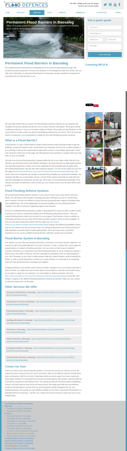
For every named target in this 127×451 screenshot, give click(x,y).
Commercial (80, 12)
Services (36, 12)
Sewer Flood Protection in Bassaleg (20, 433)
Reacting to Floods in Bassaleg (19, 411)
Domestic (62, 12)
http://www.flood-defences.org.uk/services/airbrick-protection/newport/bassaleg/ (35, 276)
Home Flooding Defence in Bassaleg (19, 441)
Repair (118, 12)
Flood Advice (101, 12)
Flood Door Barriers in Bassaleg (19, 428)
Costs (49, 12)
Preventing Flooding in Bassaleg (19, 409)
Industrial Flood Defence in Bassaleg (19, 443)
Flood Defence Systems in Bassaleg (19, 404)
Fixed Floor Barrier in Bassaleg (19, 418)
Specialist (21, 12)
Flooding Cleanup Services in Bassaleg (20, 448)
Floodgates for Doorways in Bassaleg (21, 421)
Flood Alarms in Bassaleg (16, 423)
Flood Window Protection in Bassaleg (21, 436)
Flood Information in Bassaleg (16, 446)
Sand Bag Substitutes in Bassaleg (20, 426)
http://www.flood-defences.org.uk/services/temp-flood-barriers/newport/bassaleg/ (43, 171)
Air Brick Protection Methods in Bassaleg (22, 431)
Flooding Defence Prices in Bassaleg (19, 438)
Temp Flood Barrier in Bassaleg (19, 416)
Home (8, 12)
